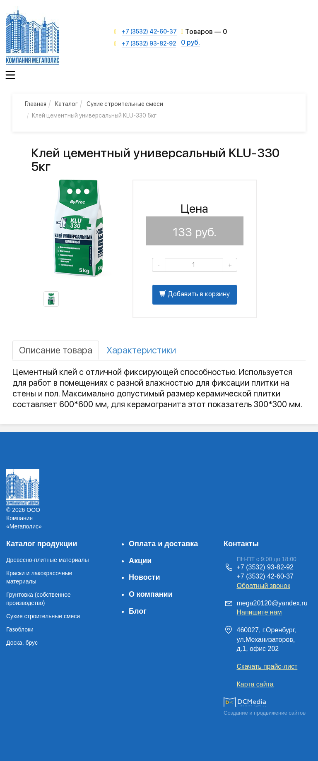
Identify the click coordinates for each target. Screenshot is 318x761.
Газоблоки (20, 629)
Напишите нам (259, 612)
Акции (140, 561)
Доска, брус (22, 642)
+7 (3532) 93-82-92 (149, 43)
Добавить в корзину (194, 294)
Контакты (241, 544)
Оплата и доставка (163, 544)
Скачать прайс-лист (267, 666)
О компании (151, 594)
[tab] (55, 350)
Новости (144, 577)
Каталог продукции (41, 544)
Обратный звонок (263, 585)
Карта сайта (255, 684)
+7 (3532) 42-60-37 (149, 31)
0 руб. (190, 42)
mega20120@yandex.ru (272, 603)
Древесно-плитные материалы (47, 560)
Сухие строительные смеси (43, 616)
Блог (138, 611)
